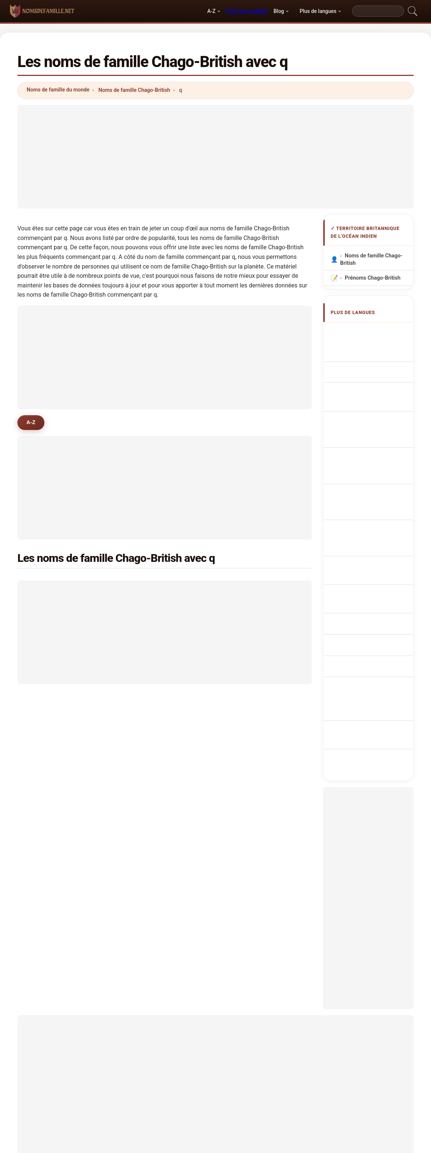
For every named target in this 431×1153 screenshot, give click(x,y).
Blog (279, 11)
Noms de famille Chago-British (134, 90)
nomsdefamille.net (215, 1070)
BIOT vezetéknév (369, 528)
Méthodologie (115, 1106)
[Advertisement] (215, 157)
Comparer (238, 1106)
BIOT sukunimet (368, 514)
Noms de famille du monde (58, 90)
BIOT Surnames (367, 353)
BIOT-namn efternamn (375, 563)
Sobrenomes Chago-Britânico (371, 427)
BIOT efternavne (368, 500)
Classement (197, 1106)
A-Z (211, 11)
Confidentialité (314, 1106)
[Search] (378, 11)
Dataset (273, 1106)
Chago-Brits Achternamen (362, 469)
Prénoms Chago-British (373, 277)
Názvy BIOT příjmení (373, 487)
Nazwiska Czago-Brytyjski (368, 448)
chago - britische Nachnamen (367, 370)
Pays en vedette (247, 10)
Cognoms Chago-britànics (368, 406)
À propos (157, 1106)
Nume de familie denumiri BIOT (366, 546)
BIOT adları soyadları (374, 577)
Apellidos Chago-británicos (367, 336)
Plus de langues (318, 11)
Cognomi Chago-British (377, 388)
